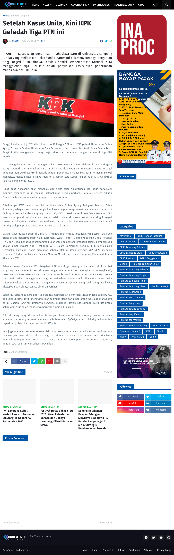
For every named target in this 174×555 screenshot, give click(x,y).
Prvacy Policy (164, 550)
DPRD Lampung (128, 241)
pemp (153, 336)
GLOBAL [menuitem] (60, 4)
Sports (160, 331)
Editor (121, 550)
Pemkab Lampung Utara (132, 286)
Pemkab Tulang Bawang (132, 308)
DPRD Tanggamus (149, 258)
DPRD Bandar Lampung (149, 236)
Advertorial (126, 236)
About (95, 550)
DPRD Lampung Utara (131, 252)
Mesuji (123, 264)
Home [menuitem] (35, 4)
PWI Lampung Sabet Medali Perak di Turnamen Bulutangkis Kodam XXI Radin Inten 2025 (19, 416)
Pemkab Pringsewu (130, 303)
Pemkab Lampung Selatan (134, 269)
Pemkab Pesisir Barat (131, 297)
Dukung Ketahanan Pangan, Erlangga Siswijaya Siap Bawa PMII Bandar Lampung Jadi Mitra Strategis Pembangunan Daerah (94, 419)
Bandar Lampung (20, 16)
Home (6, 16)
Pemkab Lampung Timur (133, 280)
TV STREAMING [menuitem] (101, 4)
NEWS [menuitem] (46, 4)
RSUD (148, 331)
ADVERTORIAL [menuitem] (79, 4)
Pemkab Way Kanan (130, 314)
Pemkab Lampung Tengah (133, 275)
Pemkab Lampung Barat (146, 264)
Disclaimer (134, 550)
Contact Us (108, 550)
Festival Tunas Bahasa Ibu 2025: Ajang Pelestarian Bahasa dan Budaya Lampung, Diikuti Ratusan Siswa (56, 417)
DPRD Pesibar (127, 258)
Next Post (105, 522)
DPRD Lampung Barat (153, 241)
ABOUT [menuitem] (142, 4)
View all (108, 372)
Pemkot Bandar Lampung (133, 325)
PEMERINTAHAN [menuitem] (123, 4)
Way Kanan (138, 336)
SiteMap (148, 550)
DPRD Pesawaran (158, 252)
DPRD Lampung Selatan (132, 247)
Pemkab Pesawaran (130, 292)
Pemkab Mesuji (159, 286)
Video (123, 336)
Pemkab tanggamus (130, 320)
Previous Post (11, 522)
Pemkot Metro (160, 325)
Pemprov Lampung (130, 331)
